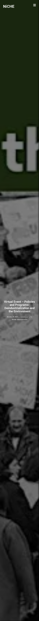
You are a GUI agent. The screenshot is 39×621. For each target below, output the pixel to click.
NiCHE (8, 6)
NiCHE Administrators (19, 320)
